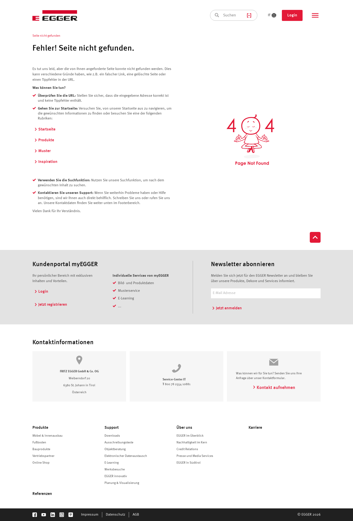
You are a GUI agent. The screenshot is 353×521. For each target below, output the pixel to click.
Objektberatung (115, 449)
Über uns (184, 428)
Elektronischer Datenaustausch (125, 456)
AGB (136, 515)
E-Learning (111, 462)
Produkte (44, 140)
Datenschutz (115, 515)
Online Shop (41, 462)
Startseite (44, 129)
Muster (42, 151)
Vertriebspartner (43, 456)
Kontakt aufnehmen (274, 388)
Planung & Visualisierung (121, 483)
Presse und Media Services (194, 456)
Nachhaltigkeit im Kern (191, 442)
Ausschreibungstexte (118, 442)
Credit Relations (187, 449)
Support (111, 428)
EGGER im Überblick (190, 435)
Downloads (112, 435)
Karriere (255, 428)
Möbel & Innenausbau (47, 435)
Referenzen (42, 494)
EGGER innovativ (115, 476)
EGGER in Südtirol (188, 462)
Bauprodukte (41, 449)
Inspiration (45, 161)
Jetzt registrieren (50, 304)
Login (292, 15)
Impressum (89, 515)
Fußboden (39, 442)
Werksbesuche (114, 469)
